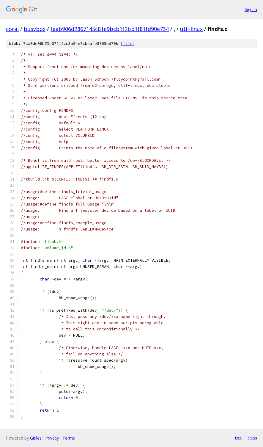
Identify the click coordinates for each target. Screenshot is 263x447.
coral (12, 28)
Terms (68, 438)
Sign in (251, 9)
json (252, 437)
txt (238, 437)
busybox (34, 28)
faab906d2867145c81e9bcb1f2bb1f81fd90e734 (110, 28)
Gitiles (36, 438)
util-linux (191, 28)
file (128, 43)
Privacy (52, 438)
